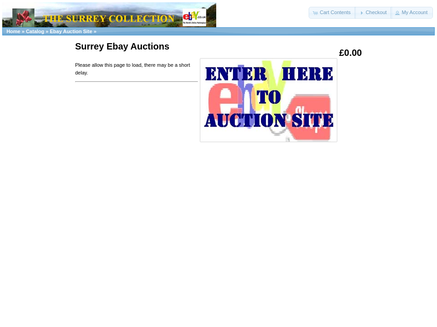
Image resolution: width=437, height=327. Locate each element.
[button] (332, 13)
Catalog (35, 31)
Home (13, 31)
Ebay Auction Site (71, 31)
